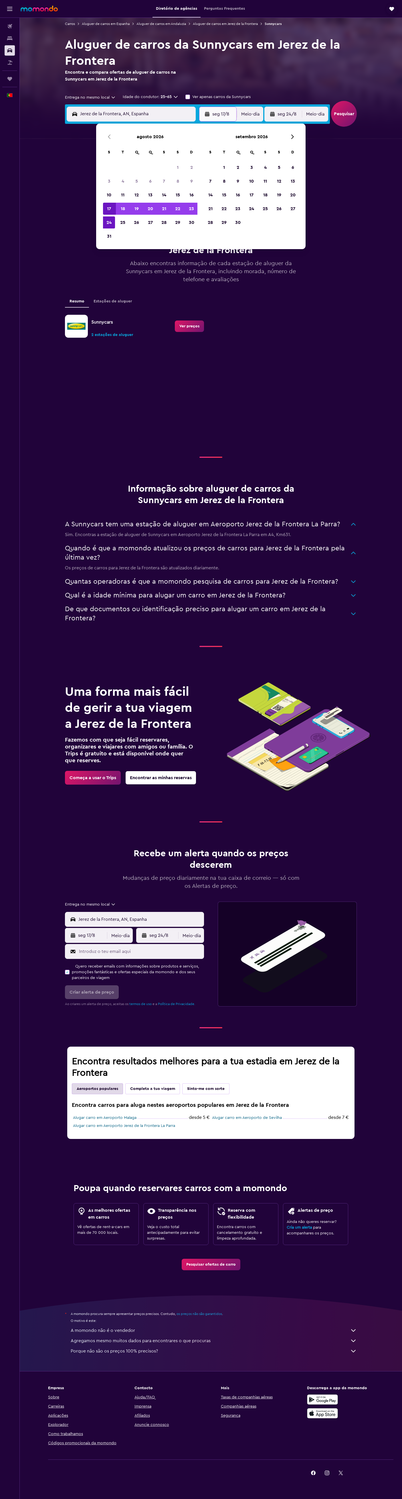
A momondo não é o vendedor (214, 1330)
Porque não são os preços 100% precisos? (214, 1351)
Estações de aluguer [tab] (113, 301)
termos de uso (140, 1004)
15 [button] (178, 195)
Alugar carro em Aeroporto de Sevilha (247, 1118)
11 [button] (122, 195)
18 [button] (123, 208)
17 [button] (109, 208)
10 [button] (109, 195)
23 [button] (191, 208)
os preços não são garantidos (199, 1314)
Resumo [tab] (77, 301)
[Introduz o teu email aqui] (140, 951)
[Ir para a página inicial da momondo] (39, 8)
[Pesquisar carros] (9, 50)
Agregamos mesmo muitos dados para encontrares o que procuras (214, 1340)
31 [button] (109, 236)
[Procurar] (9, 38)
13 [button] (150, 195)
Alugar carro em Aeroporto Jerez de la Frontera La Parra (124, 1126)
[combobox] (90, 97)
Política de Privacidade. (176, 1004)
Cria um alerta (299, 1228)
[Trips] (9, 79)
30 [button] (191, 222)
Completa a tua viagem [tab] (152, 1089)
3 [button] (109, 181)
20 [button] (150, 208)
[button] (9, 9)
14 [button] (164, 195)
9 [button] (191, 181)
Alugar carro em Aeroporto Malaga (104, 1118)
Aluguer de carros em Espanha (106, 24)
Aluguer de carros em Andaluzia (161, 24)
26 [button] (136, 222)
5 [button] (136, 181)
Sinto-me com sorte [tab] (206, 1089)
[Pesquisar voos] (9, 26)
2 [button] (191, 167)
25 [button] (122, 222)
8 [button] (178, 181)
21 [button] (164, 208)
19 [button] (136, 208)
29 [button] (177, 222)
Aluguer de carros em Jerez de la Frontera (225, 24)
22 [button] (177, 208)
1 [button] (178, 167)
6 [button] (150, 181)
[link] (189, 326)
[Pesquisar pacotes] (9, 62)
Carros (70, 24)
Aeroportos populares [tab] (97, 1089)
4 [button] (123, 181)
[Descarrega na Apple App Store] (322, 1413)
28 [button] (164, 222)
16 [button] (191, 195)
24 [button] (109, 222)
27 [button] (150, 222)
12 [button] (136, 195)
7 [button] (164, 181)
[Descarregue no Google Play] (322, 1399)
